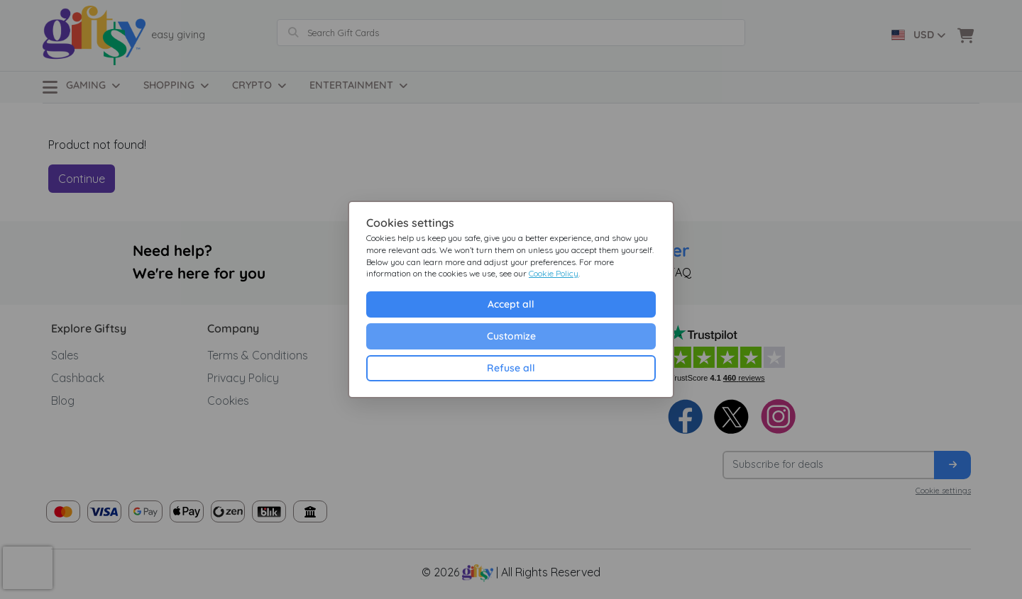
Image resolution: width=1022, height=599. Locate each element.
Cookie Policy (553, 273)
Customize (511, 336)
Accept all (511, 304)
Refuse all (511, 368)
